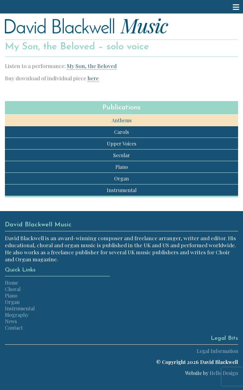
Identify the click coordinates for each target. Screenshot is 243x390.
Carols (121, 132)
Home (11, 282)
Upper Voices (121, 143)
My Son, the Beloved (92, 65)
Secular (121, 155)
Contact (14, 327)
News (11, 321)
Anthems (122, 120)
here (93, 77)
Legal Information (217, 351)
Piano (121, 167)
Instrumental (122, 190)
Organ (121, 178)
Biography (17, 315)
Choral (13, 289)
